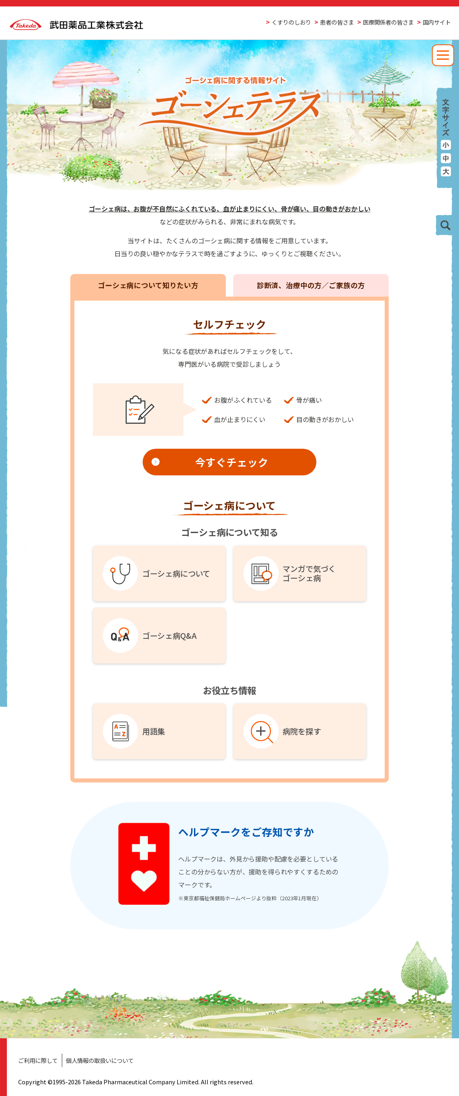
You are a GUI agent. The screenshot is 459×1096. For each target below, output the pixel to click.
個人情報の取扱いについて (100, 1060)
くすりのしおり (291, 22)
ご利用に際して (38, 1060)
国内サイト (437, 22)
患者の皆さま (337, 22)
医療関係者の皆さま (388, 22)
